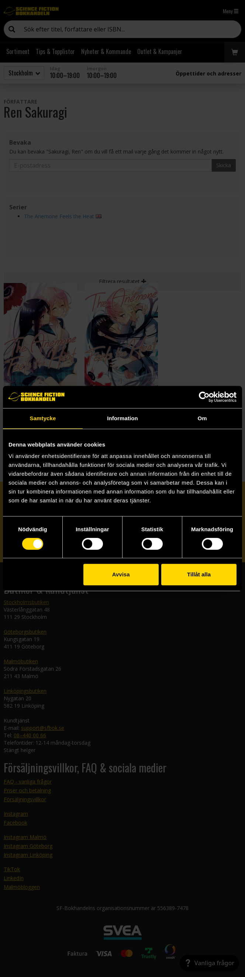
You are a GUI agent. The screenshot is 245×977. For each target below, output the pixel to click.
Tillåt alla (199, 574)
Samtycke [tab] (43, 418)
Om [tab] (202, 418)
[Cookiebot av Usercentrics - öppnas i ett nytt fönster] (204, 396)
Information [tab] (122, 418)
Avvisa (121, 574)
